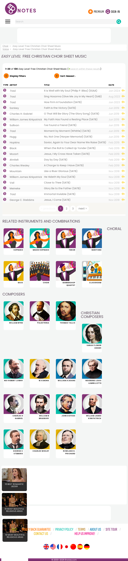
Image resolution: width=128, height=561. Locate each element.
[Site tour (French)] (60, 547)
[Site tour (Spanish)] (80, 547)
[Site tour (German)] (87, 547)
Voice (5, 49)
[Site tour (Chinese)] (73, 547)
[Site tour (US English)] (53, 547)
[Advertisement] (64, 35)
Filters (18, 76)
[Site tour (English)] (46, 547)
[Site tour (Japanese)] (66, 547)
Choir (5, 46)
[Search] (118, 21)
